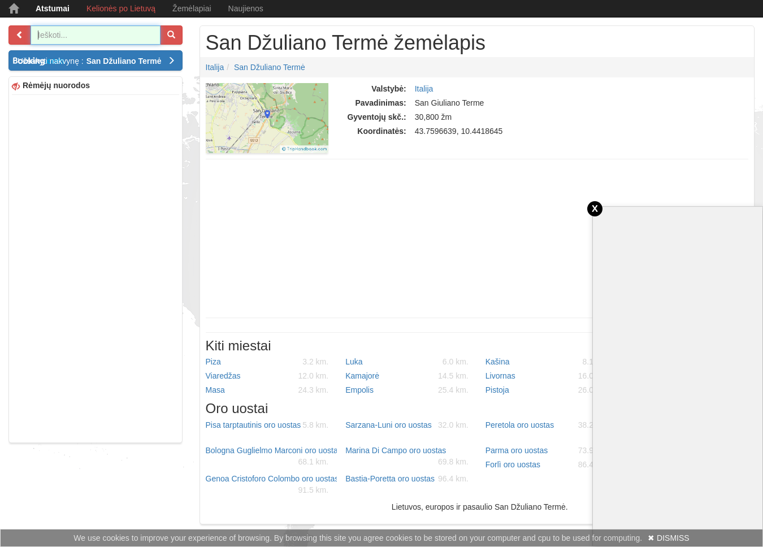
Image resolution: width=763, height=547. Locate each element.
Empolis (407, 390)
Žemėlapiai (191, 8)
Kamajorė (407, 375)
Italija (215, 67)
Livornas (547, 375)
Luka (407, 361)
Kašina (547, 361)
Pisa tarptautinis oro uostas (267, 425)
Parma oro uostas (547, 450)
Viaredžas (267, 375)
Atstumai (53, 8)
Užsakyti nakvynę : (96, 61)
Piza (267, 361)
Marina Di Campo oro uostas (407, 456)
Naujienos (245, 8)
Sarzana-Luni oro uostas (407, 425)
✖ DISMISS (668, 537)
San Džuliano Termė (269, 67)
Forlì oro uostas (547, 464)
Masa (267, 390)
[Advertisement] (95, 267)
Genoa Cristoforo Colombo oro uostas (271, 485)
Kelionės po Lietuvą (120, 8)
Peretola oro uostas (547, 425)
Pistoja (547, 390)
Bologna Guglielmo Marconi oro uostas (271, 456)
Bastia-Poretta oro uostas (407, 478)
